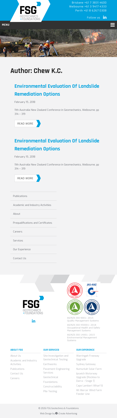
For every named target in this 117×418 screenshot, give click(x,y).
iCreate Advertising (66, 413)
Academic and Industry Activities (32, 205)
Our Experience (22, 249)
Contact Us (19, 258)
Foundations (50, 382)
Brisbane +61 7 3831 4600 (89, 2)
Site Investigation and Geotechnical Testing (55, 357)
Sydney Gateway (86, 364)
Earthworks (50, 364)
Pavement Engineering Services (56, 370)
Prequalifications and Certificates (32, 223)
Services (18, 240)
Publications (20, 196)
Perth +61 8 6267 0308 (91, 10)
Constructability (52, 386)
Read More (26, 123)
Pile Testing (50, 391)
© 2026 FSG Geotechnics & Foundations (58, 408)
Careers (17, 231)
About (16, 214)
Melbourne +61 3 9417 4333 (88, 6)
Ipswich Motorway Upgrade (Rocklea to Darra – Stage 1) (88, 377)
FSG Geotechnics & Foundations (30, 11)
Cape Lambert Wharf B (89, 385)
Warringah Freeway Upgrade (87, 357)
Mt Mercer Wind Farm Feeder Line (89, 392)
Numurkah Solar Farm (89, 369)
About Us (15, 356)
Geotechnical (50, 377)
